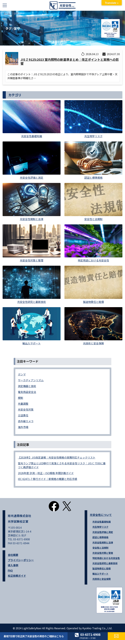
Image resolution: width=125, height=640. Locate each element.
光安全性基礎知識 (101, 521)
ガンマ (22, 374)
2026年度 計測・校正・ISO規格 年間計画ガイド (46, 473)
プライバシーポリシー (21, 560)
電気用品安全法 (27, 392)
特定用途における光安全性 (106, 558)
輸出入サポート (100, 573)
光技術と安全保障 (101, 578)
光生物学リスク (100, 526)
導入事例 (13, 565)
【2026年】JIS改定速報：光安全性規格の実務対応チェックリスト (56, 457)
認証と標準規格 (100, 537)
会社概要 (13, 555)
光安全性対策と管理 (102, 552)
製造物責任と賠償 (101, 568)
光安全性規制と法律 (102, 542)
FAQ (10, 570)
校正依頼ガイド (17, 576)
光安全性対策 (26, 409)
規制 (20, 398)
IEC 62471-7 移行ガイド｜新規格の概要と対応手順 (47, 479)
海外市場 (23, 427)
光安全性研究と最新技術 (105, 563)
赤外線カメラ (26, 421)
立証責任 (23, 415)
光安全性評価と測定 (102, 532)
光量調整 (23, 404)
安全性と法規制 (100, 547)
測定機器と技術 (27, 386)
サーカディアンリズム (31, 380)
